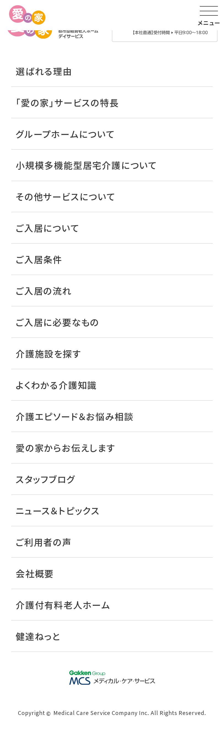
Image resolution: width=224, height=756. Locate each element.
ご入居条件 (39, 259)
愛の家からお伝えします (65, 447)
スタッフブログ (45, 478)
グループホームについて (65, 133)
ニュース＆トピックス (58, 510)
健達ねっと (38, 636)
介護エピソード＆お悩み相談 (74, 416)
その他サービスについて (65, 196)
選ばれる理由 (44, 70)
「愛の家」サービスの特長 (67, 102)
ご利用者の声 (44, 541)
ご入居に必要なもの (57, 321)
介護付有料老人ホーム (63, 604)
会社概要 (35, 573)
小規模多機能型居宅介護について (86, 164)
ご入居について (47, 227)
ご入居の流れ (44, 290)
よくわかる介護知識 (56, 384)
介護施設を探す (48, 353)
